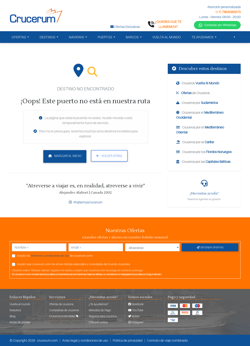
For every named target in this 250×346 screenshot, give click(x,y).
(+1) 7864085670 (228, 12)
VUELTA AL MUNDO (166, 37)
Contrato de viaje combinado (167, 340)
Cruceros (197, 83)
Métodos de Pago (100, 310)
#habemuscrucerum (85, 202)
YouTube (135, 310)
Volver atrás (109, 156)
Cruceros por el (200, 114)
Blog (12, 316)
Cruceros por (197, 103)
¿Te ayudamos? (98, 304)
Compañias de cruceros (64, 310)
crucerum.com (47, 340)
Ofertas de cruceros (61, 304)
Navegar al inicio (64, 156)
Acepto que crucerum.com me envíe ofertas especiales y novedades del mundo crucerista (73, 264)
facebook (136, 304)
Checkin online (98, 322)
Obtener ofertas (210, 247)
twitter (134, 316)
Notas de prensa (20, 322)
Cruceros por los (203, 152)
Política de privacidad (127, 340)
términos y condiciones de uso (50, 255)
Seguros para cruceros (103, 316)
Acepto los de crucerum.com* (55, 255)
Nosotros (15, 310)
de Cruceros (193, 93)
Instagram (136, 322)
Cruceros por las (203, 161)
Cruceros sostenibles (63, 316)
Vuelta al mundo (20, 304)
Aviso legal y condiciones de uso (85, 340)
